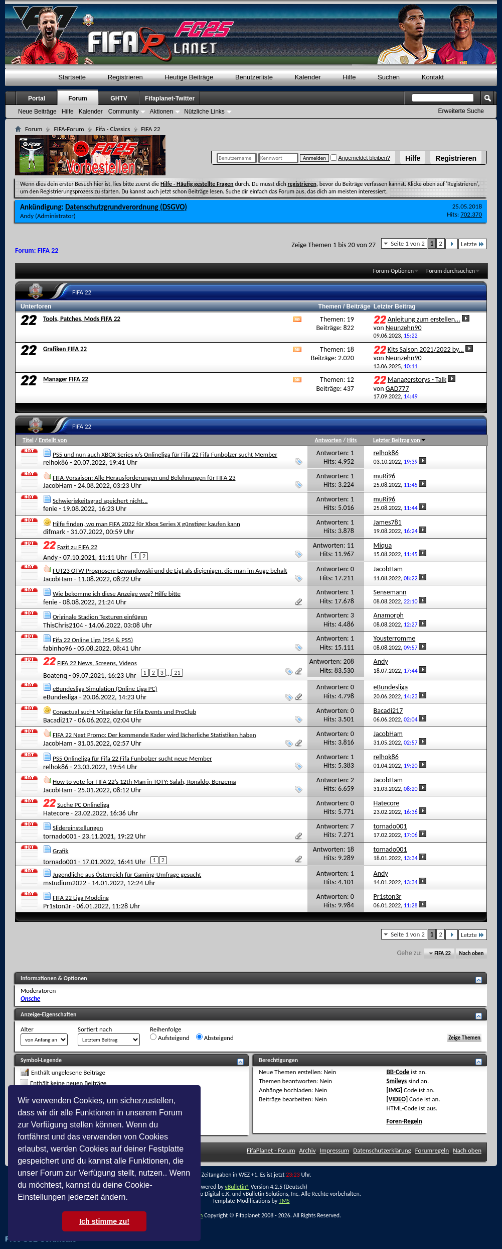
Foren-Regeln (404, 1121)
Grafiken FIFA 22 (65, 349)
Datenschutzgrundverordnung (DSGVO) (126, 207)
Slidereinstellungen (78, 827)
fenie (50, 508)
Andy (27, 216)
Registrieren (455, 158)
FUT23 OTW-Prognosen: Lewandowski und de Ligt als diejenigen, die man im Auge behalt (170, 570)
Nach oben (471, 953)
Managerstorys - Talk (417, 379)
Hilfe (412, 158)
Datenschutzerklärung (382, 1150)
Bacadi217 (58, 720)
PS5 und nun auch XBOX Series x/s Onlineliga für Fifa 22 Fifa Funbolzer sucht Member (165, 454)
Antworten (328, 440)
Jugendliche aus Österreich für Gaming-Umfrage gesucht (127, 874)
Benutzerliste (254, 77)
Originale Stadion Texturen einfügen (100, 616)
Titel (28, 440)
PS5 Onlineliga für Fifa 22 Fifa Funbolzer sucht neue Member (132, 758)
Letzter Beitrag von (399, 440)
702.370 (471, 214)
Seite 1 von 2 (408, 243)
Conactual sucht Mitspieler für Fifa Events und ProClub (124, 711)
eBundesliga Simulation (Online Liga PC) (105, 688)
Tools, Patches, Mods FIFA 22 (81, 319)
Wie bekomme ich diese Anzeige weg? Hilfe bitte (117, 593)
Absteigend (215, 1037)
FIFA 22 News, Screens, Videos (97, 663)
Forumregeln (432, 1150)
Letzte (472, 244)
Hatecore (56, 813)
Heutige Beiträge (188, 77)
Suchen (389, 77)
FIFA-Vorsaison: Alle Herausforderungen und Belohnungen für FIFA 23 (144, 477)
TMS (284, 1200)
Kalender (308, 77)
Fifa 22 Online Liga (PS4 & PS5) (93, 640)
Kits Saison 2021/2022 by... (426, 349)
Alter (27, 1029)
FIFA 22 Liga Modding (81, 897)
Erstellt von (53, 440)
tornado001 (60, 836)
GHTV (118, 98)
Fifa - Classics (113, 129)
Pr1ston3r (57, 906)
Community (123, 111)
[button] (131, 1198)
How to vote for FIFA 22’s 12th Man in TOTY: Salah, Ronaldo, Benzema (144, 781)
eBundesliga (60, 697)
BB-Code (397, 1072)
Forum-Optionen (393, 270)
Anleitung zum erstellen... (424, 319)
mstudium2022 (64, 883)
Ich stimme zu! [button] (104, 1221)
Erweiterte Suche (461, 111)
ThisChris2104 (63, 625)
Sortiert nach (95, 1029)
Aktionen (161, 111)
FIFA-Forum (69, 129)
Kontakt (433, 77)
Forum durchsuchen (450, 270)
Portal (36, 98)
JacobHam (57, 485)
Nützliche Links (204, 111)
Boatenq (55, 675)
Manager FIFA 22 (65, 379)
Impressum (335, 1150)
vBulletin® (237, 1186)
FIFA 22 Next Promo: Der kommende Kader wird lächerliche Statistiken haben (154, 735)
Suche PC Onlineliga (83, 804)
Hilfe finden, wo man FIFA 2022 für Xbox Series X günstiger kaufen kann (146, 524)
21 (177, 672)
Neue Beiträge (37, 111)
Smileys (396, 1081)
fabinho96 (57, 648)
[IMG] (394, 1090)
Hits (352, 440)
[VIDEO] (397, 1099)
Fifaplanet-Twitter (170, 98)
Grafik (60, 851)
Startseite (72, 77)
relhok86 (55, 462)
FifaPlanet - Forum (271, 1150)
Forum (77, 98)
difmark (54, 532)
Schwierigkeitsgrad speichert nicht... (100, 500)
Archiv (307, 1150)
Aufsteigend (170, 1037)
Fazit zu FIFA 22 (77, 547)
